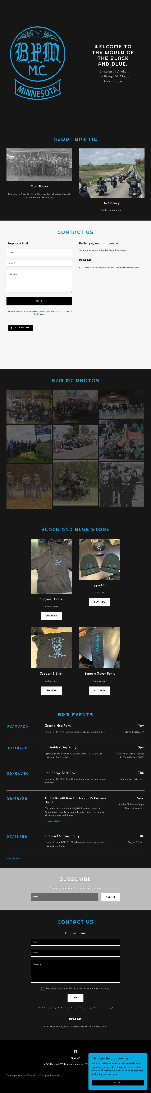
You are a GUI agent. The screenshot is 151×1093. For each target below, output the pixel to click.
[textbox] (39, 252)
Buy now (51, 616)
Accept (118, 1082)
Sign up (111, 878)
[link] (75, 1032)
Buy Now (99, 602)
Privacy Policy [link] (55, 311)
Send (39, 301)
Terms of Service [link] (102, 988)
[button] (53, 804)
